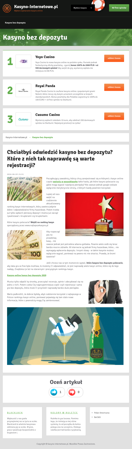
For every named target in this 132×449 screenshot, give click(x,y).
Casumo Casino (47, 114)
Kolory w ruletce (64, 412)
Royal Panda (45, 86)
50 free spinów (119, 7)
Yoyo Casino (45, 57)
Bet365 (97, 417)
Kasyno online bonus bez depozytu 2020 (26, 275)
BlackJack (15, 412)
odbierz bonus (114, 58)
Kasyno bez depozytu (15, 22)
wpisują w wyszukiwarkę (65, 181)
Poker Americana (101, 413)
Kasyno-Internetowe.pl (36, 6)
